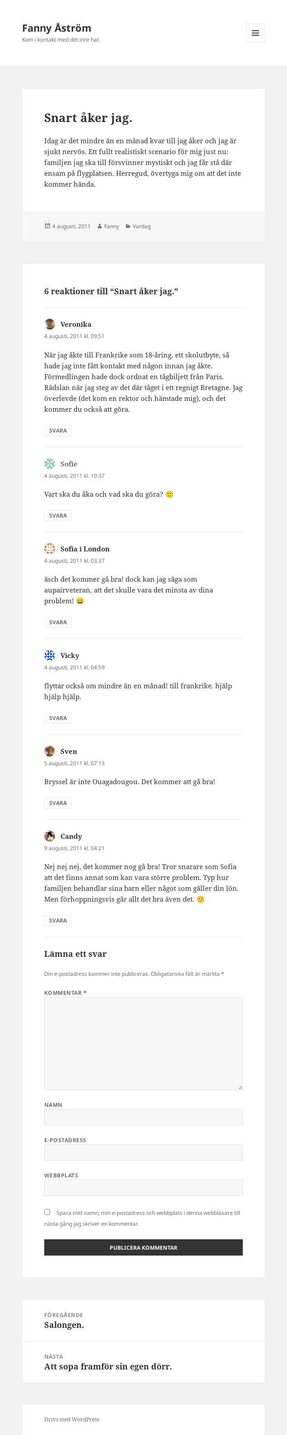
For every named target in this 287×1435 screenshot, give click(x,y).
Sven (68, 751)
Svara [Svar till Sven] (58, 803)
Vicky (69, 655)
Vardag (142, 226)
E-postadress (65, 1140)
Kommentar (65, 993)
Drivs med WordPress (71, 1419)
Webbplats (61, 1175)
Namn (53, 1105)
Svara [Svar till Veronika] (58, 430)
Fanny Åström (57, 27)
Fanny (111, 226)
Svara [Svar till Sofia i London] (58, 622)
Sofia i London (85, 548)
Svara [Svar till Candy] (58, 920)
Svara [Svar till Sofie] (58, 515)
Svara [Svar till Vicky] (58, 718)
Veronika (76, 324)
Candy (71, 836)
